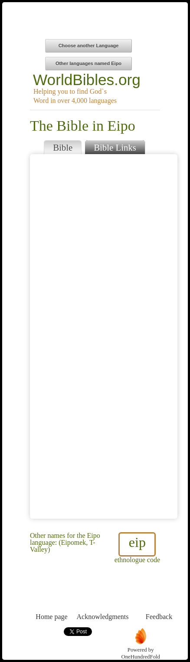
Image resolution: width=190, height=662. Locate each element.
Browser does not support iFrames (103, 336)
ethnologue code (137, 547)
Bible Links (115, 147)
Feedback (159, 600)
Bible (62, 147)
